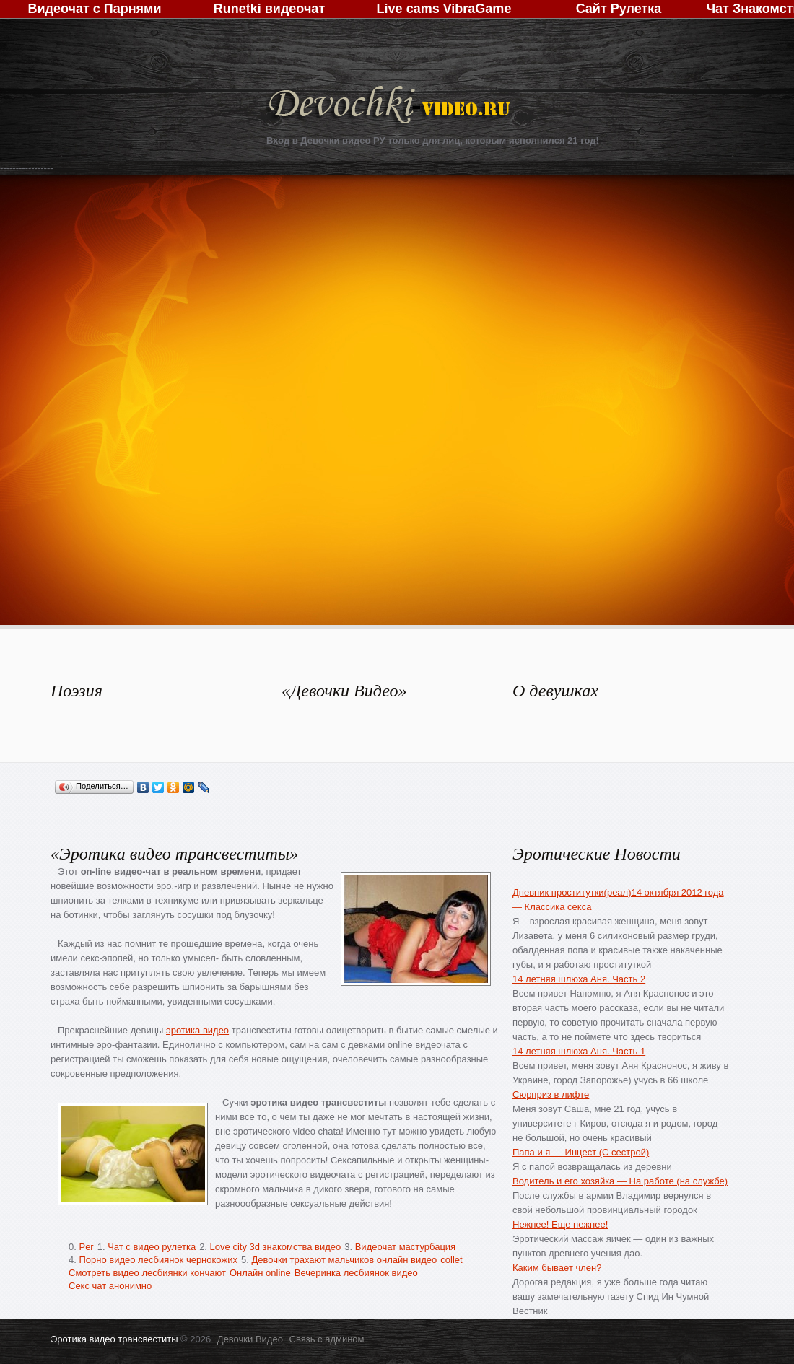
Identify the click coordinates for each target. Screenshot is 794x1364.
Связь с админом (327, 1339)
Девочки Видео (391, 106)
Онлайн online (260, 1272)
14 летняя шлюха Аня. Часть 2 (578, 979)
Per (86, 1246)
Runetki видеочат (269, 8)
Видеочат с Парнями (94, 8)
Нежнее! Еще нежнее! (560, 1224)
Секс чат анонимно (110, 1285)
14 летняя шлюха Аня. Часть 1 (578, 1051)
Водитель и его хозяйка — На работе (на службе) (620, 1181)
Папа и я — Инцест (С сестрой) (580, 1152)
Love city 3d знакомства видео (275, 1246)
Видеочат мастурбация (405, 1246)
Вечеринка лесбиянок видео (356, 1272)
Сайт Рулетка (619, 8)
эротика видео (197, 1030)
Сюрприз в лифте (550, 1094)
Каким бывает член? (556, 1267)
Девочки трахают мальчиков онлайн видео (344, 1259)
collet (451, 1259)
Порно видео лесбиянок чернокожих (158, 1259)
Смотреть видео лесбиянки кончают (147, 1272)
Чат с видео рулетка (152, 1246)
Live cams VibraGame (444, 8)
